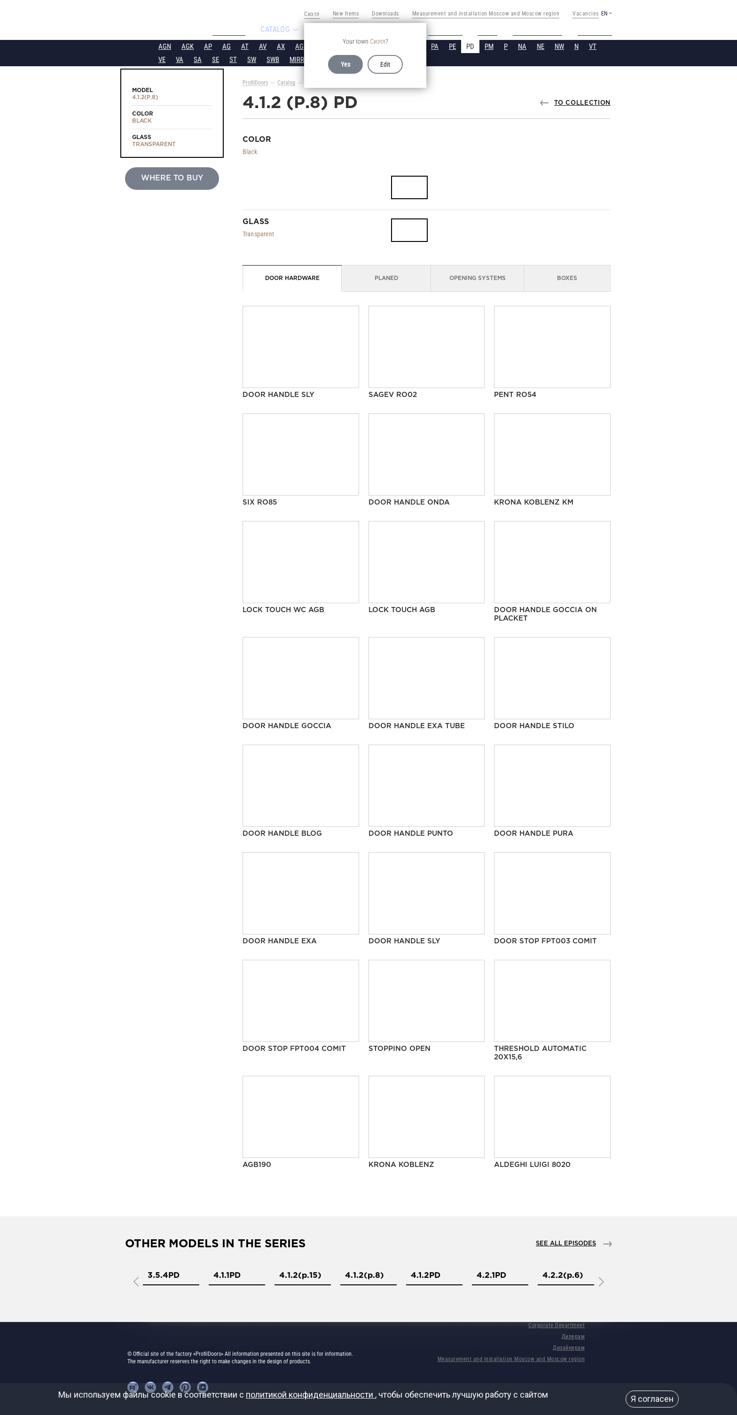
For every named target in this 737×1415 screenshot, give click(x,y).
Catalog (286, 81)
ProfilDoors (255, 81)
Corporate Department (556, 1324)
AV (263, 45)
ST (233, 58)
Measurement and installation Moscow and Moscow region (486, 13)
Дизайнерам (569, 1347)
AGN (164, 45)
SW (251, 58)
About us (224, 29)
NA (522, 45)
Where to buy (172, 177)
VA (179, 58)
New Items (346, 13)
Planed (386, 277)
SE (215, 58)
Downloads (385, 13)
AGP (301, 45)
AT (245, 45)
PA (435, 45)
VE (161, 58)
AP (208, 45)
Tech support (542, 29)
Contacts (599, 29)
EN (604, 13)
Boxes (567, 277)
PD (470, 45)
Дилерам (573, 1335)
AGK (187, 45)
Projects (446, 29)
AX (281, 45)
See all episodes (566, 1242)
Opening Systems (477, 277)
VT (592, 45)
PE (452, 45)
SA (198, 58)
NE (540, 45)
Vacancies (585, 13)
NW (559, 45)
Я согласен (652, 1399)
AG (226, 45)
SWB (273, 58)
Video (491, 29)
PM (489, 45)
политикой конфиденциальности (310, 1394)
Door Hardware (292, 277)
